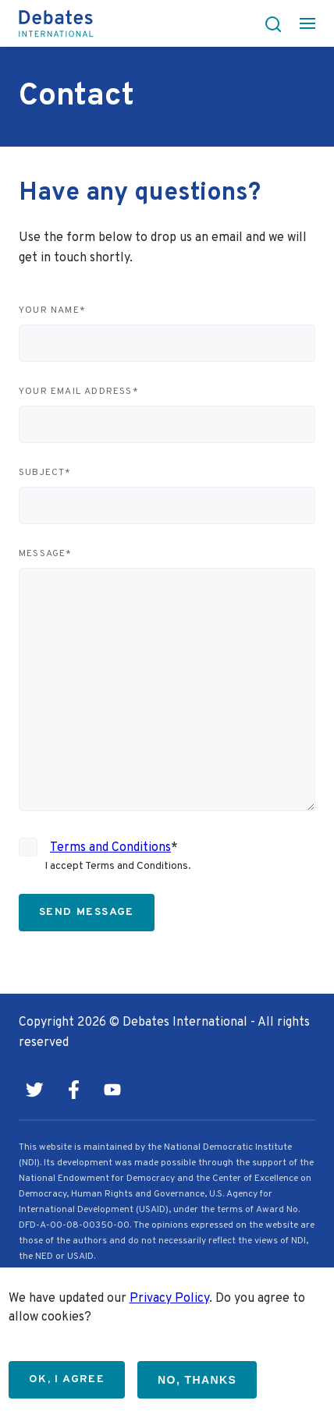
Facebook (73, 1089)
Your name (52, 310)
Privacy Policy (169, 1298)
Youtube (112, 1089)
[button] (268, 23)
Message (46, 554)
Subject (45, 472)
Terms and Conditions (110, 848)
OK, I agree (67, 1379)
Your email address (79, 391)
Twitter (34, 1089)
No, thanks (197, 1380)
